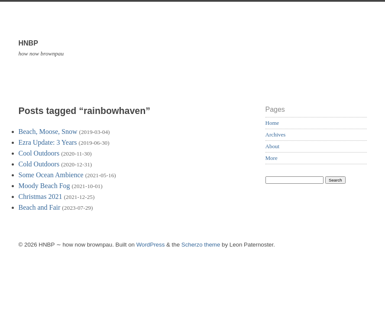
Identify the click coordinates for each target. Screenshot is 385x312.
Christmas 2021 (40, 196)
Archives (275, 134)
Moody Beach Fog (44, 185)
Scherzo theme (200, 244)
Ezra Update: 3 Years (48, 142)
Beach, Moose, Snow (48, 131)
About (272, 146)
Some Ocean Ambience (51, 175)
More (271, 158)
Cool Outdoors (39, 153)
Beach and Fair (40, 207)
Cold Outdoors (39, 164)
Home (272, 123)
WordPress (150, 244)
